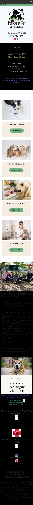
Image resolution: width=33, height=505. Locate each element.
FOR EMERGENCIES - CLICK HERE (16, 441)
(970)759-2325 (16, 36)
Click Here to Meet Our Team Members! (16, 412)
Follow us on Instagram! (16, 463)
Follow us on (17, 457)
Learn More (17, 130)
